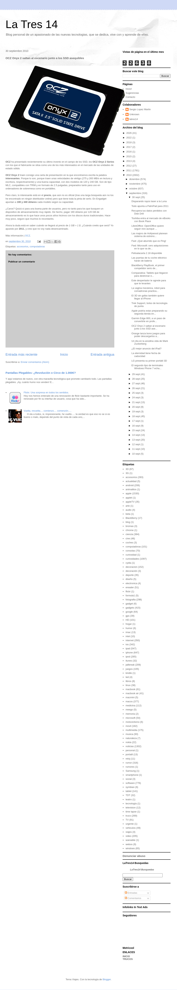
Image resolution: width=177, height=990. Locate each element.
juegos (129, 669)
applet (129, 497)
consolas (130, 550)
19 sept (136, 411)
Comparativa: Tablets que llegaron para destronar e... (149, 274)
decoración (131, 571)
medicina (130, 705)
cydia (128, 562)
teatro (129, 799)
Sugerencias (132, 93)
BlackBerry (131, 518)
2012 (129, 165)
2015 (129, 156)
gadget (129, 603)
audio (128, 509)
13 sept (136, 439)
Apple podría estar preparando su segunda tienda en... (149, 312)
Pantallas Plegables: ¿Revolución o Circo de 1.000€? (41, 372)
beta (128, 514)
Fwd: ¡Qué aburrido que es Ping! (148, 241)
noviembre (135, 183)
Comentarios (133, 898)
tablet (128, 791)
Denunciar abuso (134, 855)
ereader (130, 587)
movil (128, 726)
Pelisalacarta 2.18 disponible (146, 253)
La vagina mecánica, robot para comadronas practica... (148, 289)
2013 (129, 161)
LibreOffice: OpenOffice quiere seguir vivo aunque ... (147, 227)
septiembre (135, 193)
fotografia (131, 599)
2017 (129, 147)
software (130, 783)
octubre (133, 188)
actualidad (131, 481)
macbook (130, 689)
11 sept (136, 449)
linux (128, 685)
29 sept (136, 374)
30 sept (136, 197)
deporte (130, 575)
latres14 (133, 119)
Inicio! (129, 88)
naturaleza (131, 738)
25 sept (136, 392)
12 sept (136, 444)
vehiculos (131, 827)
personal (130, 750)
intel (128, 636)
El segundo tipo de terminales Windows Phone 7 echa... (147, 367)
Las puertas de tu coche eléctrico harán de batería (149, 259)
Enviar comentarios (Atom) (35, 362)
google (129, 611)
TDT (128, 795)
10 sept (136, 453)
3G (127, 473)
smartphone (132, 775)
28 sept (136, 378)
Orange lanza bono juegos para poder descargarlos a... (148, 335)
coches (129, 542)
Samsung (131, 770)
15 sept (136, 430)
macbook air (132, 693)
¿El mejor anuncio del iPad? (146, 348)
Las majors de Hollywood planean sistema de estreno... (149, 235)
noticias (130, 746)
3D (127, 469)
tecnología (131, 803)
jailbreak (130, 664)
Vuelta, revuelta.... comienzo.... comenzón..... (48, 410)
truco (128, 815)
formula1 (130, 595)
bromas (129, 526)
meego (129, 709)
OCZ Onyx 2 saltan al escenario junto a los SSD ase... (148, 327)
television (131, 807)
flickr (128, 591)
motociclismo (132, 722)
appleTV (130, 501)
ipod (128, 656)
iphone (129, 652)
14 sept (136, 435)
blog (128, 522)
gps (127, 615)
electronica (131, 583)
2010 (129, 175)
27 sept (136, 383)
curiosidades (132, 558)
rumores (130, 766)
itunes (129, 660)
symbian (130, 787)
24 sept (136, 397)
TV (127, 819)
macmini (130, 697)
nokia (128, 742)
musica (129, 734)
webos (129, 844)
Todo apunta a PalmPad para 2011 (150, 206)
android (129, 485)
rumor (129, 762)
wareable (130, 840)
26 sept (136, 388)
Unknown (134, 114)
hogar (129, 624)
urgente (130, 823)
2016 (129, 151)
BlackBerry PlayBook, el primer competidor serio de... (147, 267)
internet (129, 640)
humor (129, 628)
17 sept (136, 421)
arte (128, 505)
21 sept (136, 402)
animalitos (131, 489)
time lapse (131, 811)
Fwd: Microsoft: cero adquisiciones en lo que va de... (149, 247)
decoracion (131, 567)
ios (127, 644)
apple (128, 493)
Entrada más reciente (21, 354)
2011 (129, 170)
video (128, 836)
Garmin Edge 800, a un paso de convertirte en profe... (148, 320)
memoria (130, 713)
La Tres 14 (32, 24)
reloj (128, 758)
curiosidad (131, 554)
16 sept (136, 425)
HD (127, 619)
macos (129, 701)
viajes (129, 832)
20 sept (136, 406)
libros (128, 681)
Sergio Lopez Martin (140, 109)
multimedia (131, 730)
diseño (129, 579)
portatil (129, 754)
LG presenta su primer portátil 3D (149, 360)
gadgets (130, 607)
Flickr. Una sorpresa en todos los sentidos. (46, 392)
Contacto (130, 97)
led (127, 677)
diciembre (134, 179)
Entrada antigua (102, 354)
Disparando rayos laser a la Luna (149, 201)
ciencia (129, 534)
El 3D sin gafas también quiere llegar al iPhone (147, 297)
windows (130, 848)
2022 (129, 137)
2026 (129, 133)
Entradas (131, 892)
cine (128, 538)
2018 (129, 142)
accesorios (22, 246)
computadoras (37, 246)
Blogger (107, 979)
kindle (129, 673)
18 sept (136, 416)
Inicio (64, 354)
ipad (128, 648)
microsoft (130, 717)
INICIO (126, 956)
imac (128, 632)
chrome (129, 530)
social (129, 779)
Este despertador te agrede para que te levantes (148, 282)
